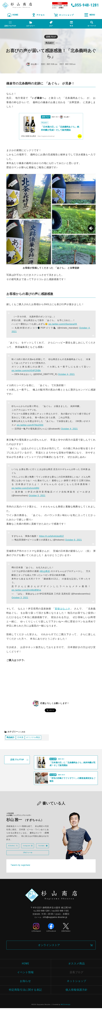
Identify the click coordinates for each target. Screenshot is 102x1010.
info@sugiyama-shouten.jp (55, 918)
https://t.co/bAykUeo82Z (51, 536)
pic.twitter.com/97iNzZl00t (30, 425)
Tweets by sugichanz (20, 866)
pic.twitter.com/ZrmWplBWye (26, 590)
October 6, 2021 (73, 540)
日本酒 (21, 738)
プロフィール (27, 854)
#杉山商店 (45, 572)
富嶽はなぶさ (62, 609)
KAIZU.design (66, 1006)
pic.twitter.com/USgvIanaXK (62, 324)
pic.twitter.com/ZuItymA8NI (25, 488)
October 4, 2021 (66, 375)
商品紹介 (11, 738)
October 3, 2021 (20, 598)
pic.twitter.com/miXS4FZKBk (26, 371)
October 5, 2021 (37, 496)
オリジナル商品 (34, 738)
